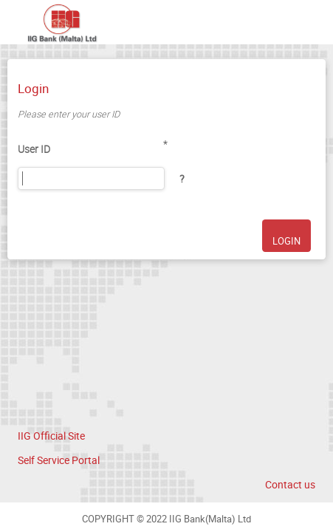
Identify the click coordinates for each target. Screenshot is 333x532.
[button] (182, 178)
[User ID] (91, 178)
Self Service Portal (59, 460)
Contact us (290, 484)
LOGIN (286, 241)
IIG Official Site (51, 436)
